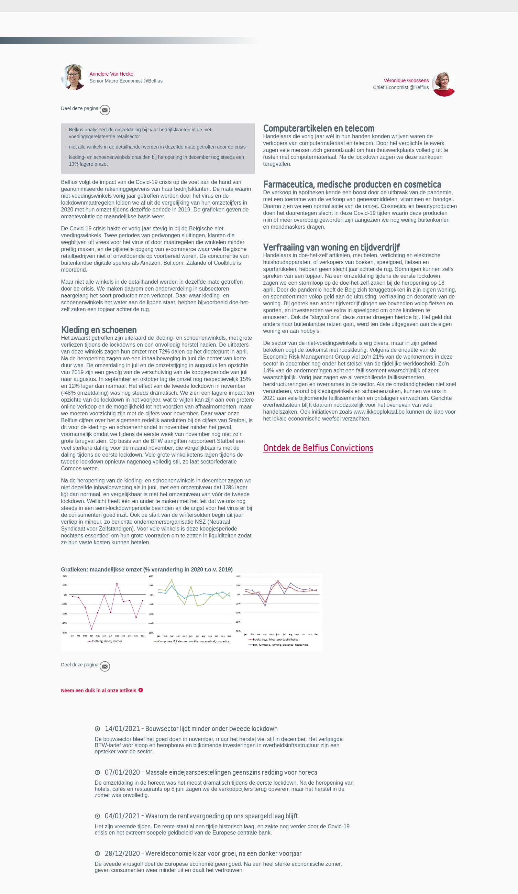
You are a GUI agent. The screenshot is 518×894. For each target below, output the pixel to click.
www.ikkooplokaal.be (379, 412)
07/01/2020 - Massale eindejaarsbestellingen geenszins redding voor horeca (210, 772)
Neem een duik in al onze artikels (98, 690)
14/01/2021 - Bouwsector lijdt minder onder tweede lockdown (190, 728)
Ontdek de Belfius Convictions (318, 448)
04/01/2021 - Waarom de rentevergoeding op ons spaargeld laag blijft (200, 816)
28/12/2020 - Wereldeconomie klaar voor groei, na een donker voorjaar (202, 853)
